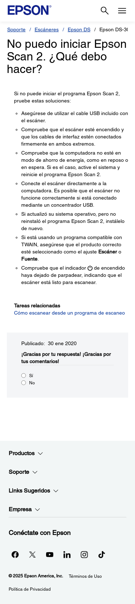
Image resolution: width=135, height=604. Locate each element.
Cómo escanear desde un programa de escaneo (69, 313)
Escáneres (47, 29)
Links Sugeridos (34, 491)
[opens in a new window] (101, 554)
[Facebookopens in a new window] (15, 554)
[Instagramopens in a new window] (84, 554)
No (32, 382)
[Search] (105, 11)
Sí (31, 375)
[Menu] (122, 11)
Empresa (24, 509)
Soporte (16, 29)
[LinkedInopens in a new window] (66, 554)
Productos (26, 453)
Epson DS (79, 29)
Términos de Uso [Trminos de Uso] (85, 576)
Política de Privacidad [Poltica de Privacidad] (30, 589)
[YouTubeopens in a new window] (49, 554)
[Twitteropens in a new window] (32, 554)
